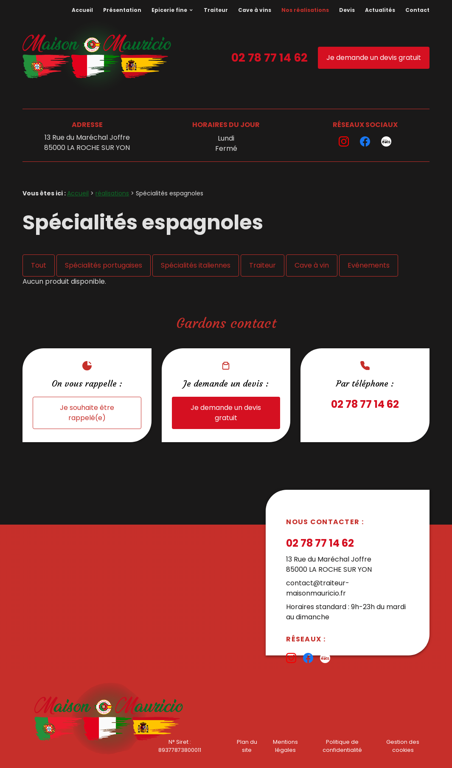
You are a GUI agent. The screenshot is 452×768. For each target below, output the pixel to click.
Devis (347, 10)
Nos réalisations (305, 10)
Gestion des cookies (402, 746)
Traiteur (216, 10)
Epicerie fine (169, 10)
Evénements (369, 265)
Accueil (82, 10)
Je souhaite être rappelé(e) (87, 413)
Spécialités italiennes (195, 265)
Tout (38, 265)
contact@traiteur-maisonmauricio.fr (317, 588)
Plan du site (247, 746)
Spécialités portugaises (103, 265)
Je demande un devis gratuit (373, 57)
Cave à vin (312, 265)
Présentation (122, 10)
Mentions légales (285, 746)
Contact (417, 10)
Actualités (380, 10)
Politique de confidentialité (342, 746)
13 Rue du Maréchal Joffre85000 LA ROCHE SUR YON (87, 142)
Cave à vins (254, 10)
